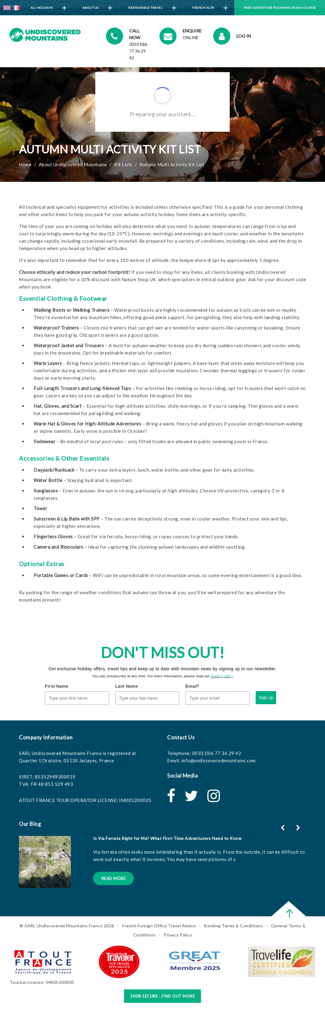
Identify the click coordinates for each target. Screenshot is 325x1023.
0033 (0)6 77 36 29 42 (216, 753)
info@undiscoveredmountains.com (218, 760)
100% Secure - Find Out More (162, 996)
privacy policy (222, 676)
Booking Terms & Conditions (233, 925)
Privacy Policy (178, 934)
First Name (56, 686)
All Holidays (49, 8)
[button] (299, 827)
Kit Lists (123, 164)
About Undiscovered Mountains (73, 164)
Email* (192, 686)
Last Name (126, 686)
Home (25, 164)
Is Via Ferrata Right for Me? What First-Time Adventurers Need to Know (167, 838)
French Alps (210, 8)
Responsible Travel (152, 8)
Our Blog (30, 824)
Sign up (266, 697)
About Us (97, 8)
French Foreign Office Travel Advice (159, 925)
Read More (113, 878)
